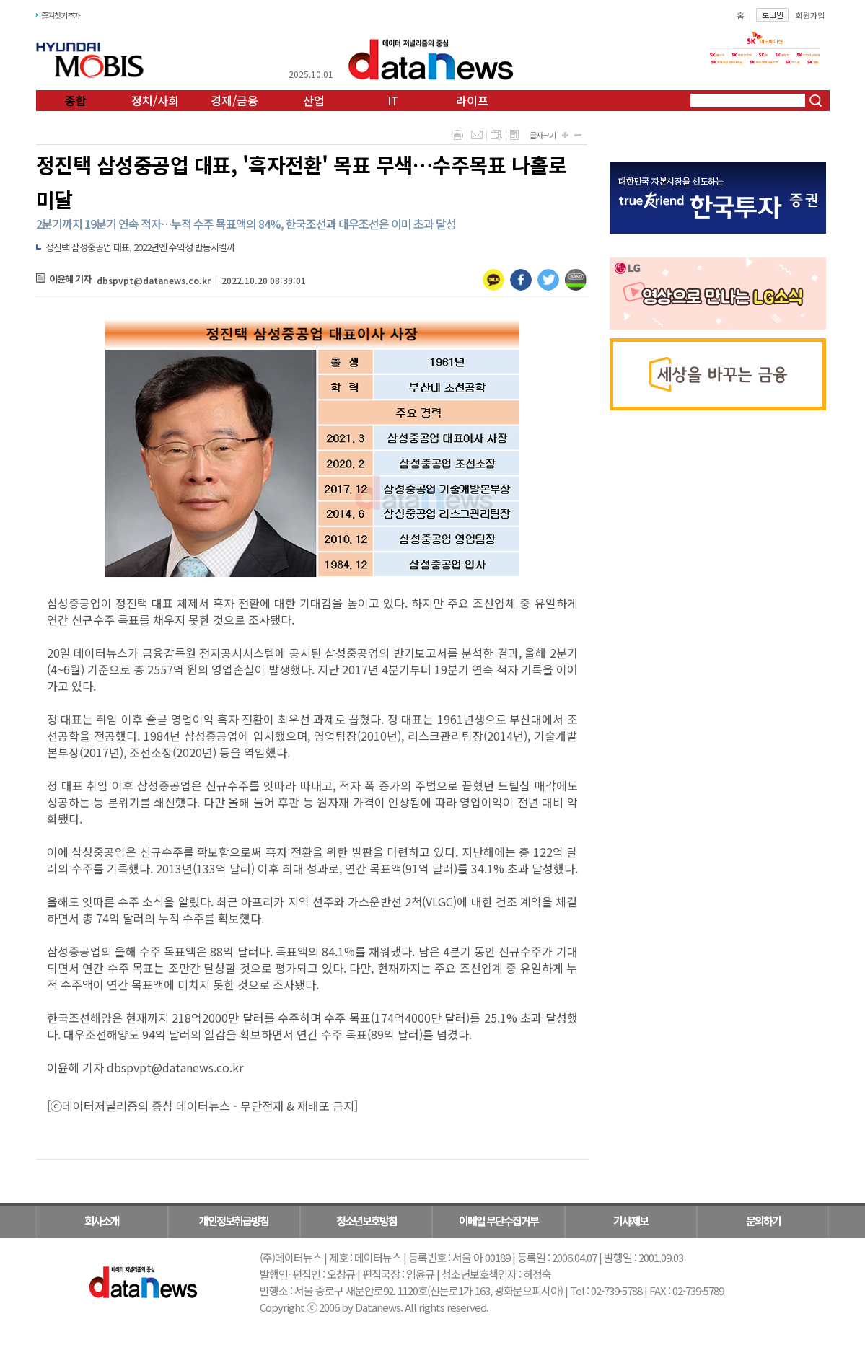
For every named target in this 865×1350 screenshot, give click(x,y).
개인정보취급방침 (233, 1220)
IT (393, 100)
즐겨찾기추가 (60, 15)
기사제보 (630, 1220)
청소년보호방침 (366, 1220)
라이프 (472, 100)
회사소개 (101, 1220)
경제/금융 (234, 100)
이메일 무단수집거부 (498, 1220)
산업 (314, 100)
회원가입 (810, 15)
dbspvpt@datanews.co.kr (154, 280)
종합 (76, 100)
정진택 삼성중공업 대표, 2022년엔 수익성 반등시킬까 (139, 247)
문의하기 (763, 1220)
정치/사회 (155, 100)
